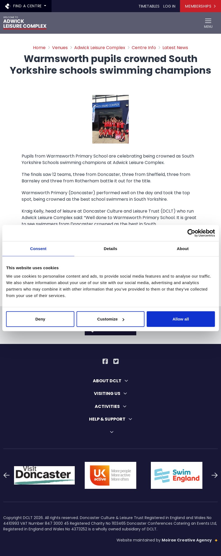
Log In (169, 6)
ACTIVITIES (111, 406)
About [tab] (183, 248)
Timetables (148, 6)
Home (39, 48)
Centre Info (144, 48)
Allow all (180, 319)
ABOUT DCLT (110, 381)
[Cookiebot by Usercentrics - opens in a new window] (191, 233)
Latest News (175, 48)
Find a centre (24, 6)
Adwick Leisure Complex (99, 48)
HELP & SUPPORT (110, 419)
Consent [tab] (38, 248)
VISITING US (110, 393)
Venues (60, 48)
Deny (40, 319)
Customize (110, 319)
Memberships (200, 6)
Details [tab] (110, 248)
